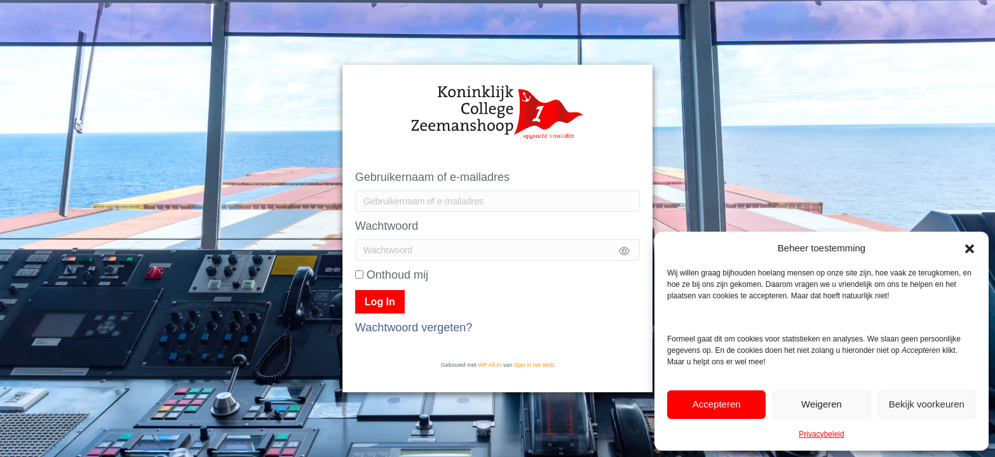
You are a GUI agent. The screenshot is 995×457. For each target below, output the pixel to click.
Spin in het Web (534, 365)
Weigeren (821, 404)
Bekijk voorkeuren (927, 404)
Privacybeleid (821, 434)
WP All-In (489, 365)
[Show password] (624, 250)
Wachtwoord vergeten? (413, 327)
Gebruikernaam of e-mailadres (432, 177)
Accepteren (717, 404)
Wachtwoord (386, 226)
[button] (969, 247)
